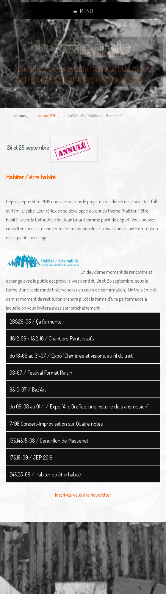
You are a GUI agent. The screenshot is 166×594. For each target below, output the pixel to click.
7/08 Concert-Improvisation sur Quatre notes (56, 423)
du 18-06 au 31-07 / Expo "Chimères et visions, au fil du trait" (72, 355)
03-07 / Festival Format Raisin (41, 372)
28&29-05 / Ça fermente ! (37, 321)
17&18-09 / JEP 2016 (31, 457)
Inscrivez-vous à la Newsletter (83, 495)
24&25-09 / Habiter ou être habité (45, 474)
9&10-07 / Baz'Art (28, 389)
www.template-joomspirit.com (2, 564)
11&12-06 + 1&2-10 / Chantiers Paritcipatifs (52, 338)
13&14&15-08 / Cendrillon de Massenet (49, 440)
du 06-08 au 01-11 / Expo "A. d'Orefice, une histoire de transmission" (79, 406)
